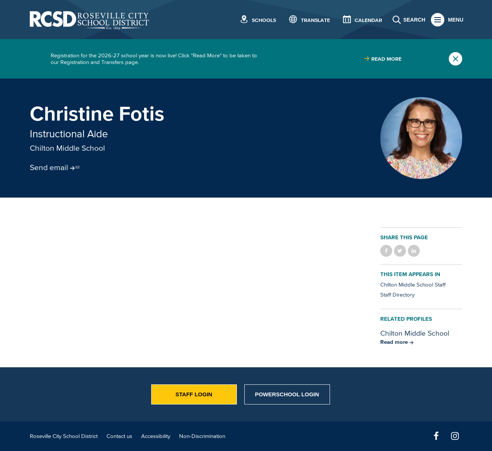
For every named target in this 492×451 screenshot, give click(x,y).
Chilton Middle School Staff (412, 284)
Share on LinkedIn (414, 251)
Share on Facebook (386, 251)
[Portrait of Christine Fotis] (421, 138)
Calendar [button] (368, 20)
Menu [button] (455, 20)
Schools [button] (264, 20)
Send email (49, 167)
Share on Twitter (400, 251)
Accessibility (155, 436)
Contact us (119, 436)
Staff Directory (397, 294)
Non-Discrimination (202, 436)
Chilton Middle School (67, 147)
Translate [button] (315, 20)
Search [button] (414, 20)
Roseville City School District (64, 436)
